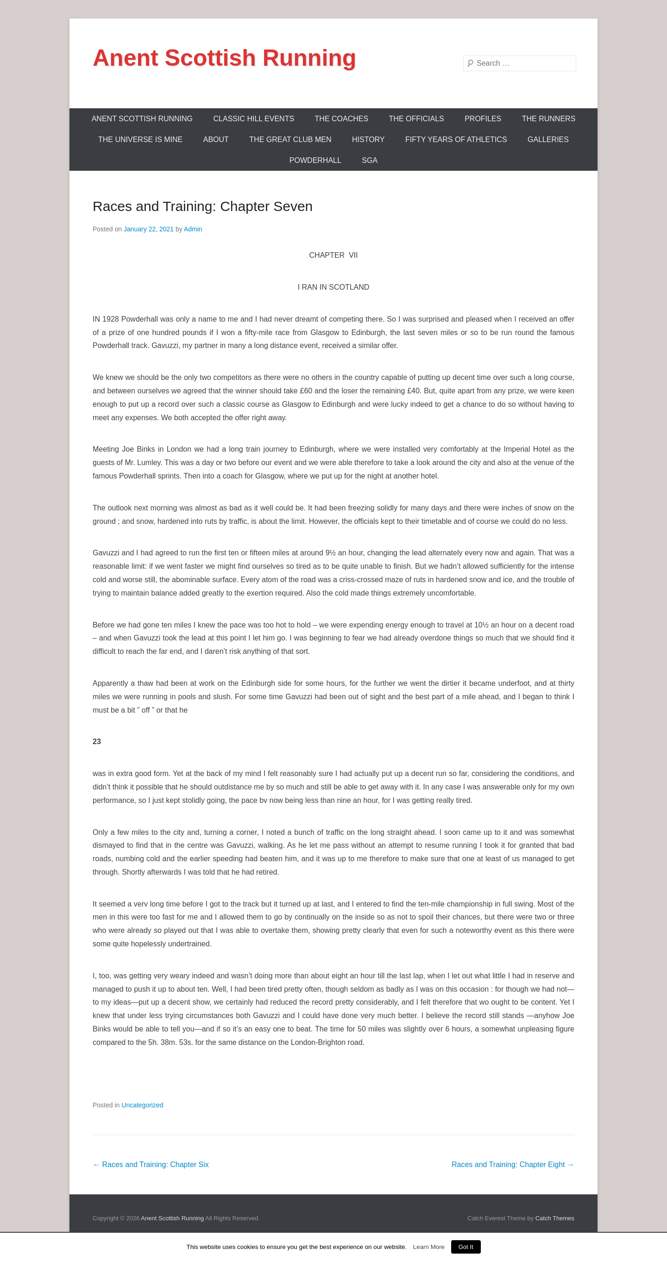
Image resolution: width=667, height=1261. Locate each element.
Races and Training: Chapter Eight (513, 1164)
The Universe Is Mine (140, 139)
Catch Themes (554, 1218)
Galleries (548, 139)
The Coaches (342, 119)
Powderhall (315, 160)
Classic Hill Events (254, 119)
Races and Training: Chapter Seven (203, 206)
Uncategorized (142, 1105)
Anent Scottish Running (224, 58)
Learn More (429, 1246)
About (216, 139)
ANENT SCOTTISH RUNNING (142, 119)
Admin (193, 229)
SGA (370, 160)
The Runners (549, 119)
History (368, 139)
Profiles (483, 119)
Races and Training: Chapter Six (151, 1164)
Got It (466, 1246)
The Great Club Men (290, 139)
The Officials (416, 119)
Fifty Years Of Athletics (456, 139)
